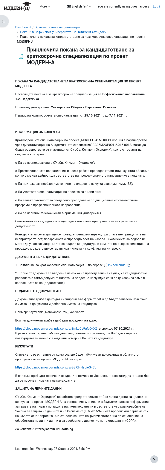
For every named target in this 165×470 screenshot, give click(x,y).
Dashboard (23, 27)
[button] (79, 6)
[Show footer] (154, 459)
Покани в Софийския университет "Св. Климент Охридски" (63, 32)
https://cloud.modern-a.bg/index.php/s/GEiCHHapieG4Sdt (56, 367)
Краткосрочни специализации (58, 27)
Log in (157, 6)
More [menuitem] (43, 6)
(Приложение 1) (117, 265)
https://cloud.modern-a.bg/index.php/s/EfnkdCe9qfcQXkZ (56, 329)
